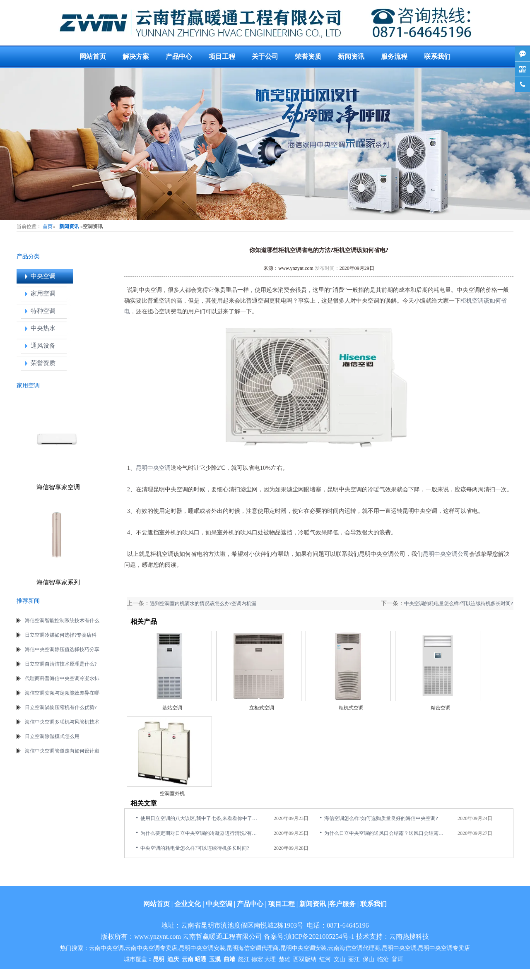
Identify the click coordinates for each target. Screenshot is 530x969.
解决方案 (136, 56)
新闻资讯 (351, 56)
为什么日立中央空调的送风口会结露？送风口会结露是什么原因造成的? (384, 833)
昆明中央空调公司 (446, 554)
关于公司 (265, 56)
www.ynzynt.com (295, 268)
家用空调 (43, 293)
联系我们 (437, 56)
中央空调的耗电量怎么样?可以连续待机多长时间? (458, 603)
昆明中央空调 (153, 468)
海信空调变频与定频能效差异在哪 (62, 693)
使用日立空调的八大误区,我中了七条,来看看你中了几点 (200, 818)
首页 (48, 226)
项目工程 (222, 56)
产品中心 (179, 56)
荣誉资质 (308, 56)
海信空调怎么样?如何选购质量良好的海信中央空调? (381, 818)
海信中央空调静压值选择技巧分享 (62, 649)
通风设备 (43, 345)
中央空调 (43, 276)
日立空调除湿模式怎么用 (52, 736)
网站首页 (93, 56)
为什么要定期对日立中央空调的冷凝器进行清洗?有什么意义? (200, 833)
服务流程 (394, 56)
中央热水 (43, 328)
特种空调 (43, 311)
